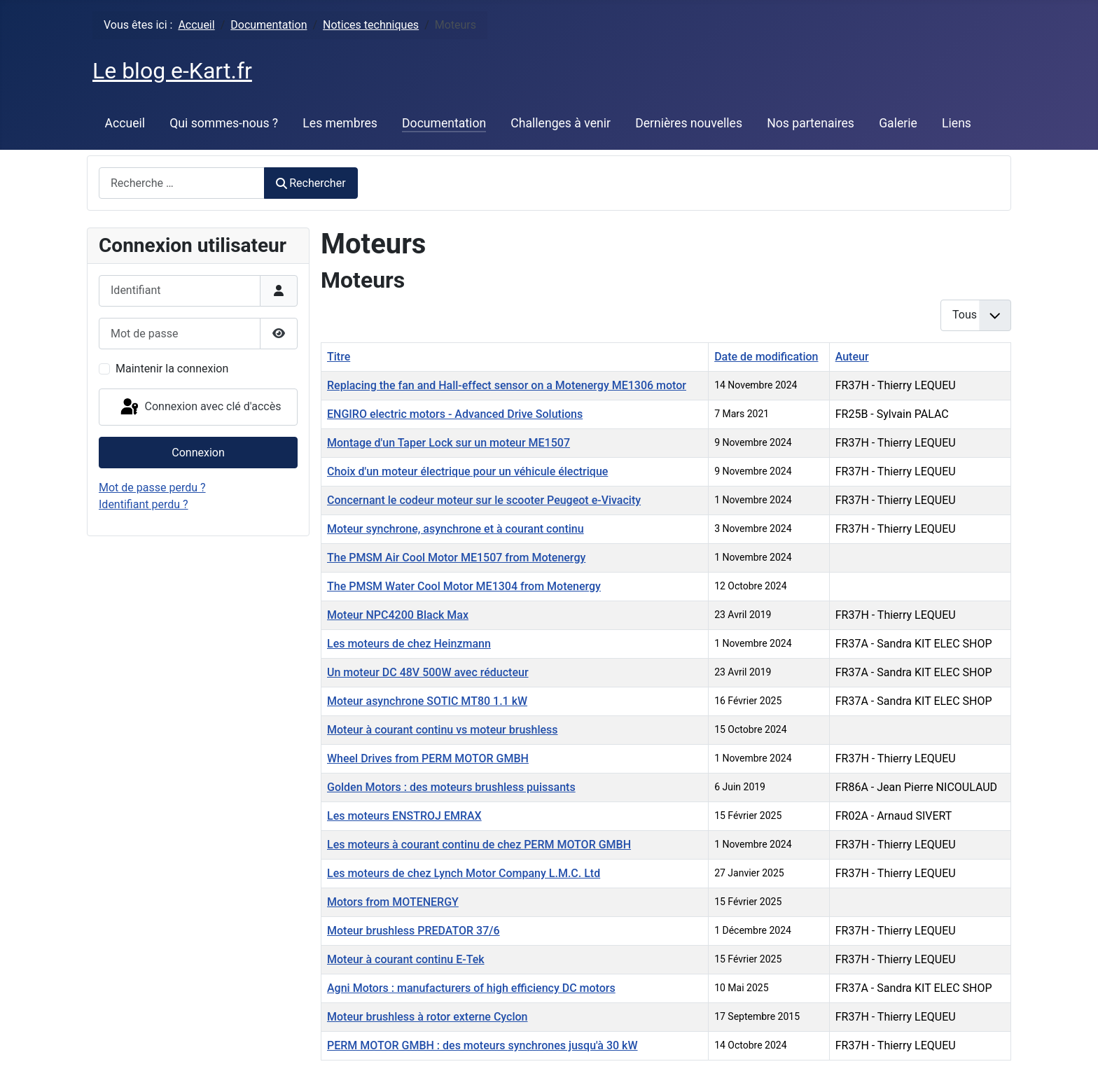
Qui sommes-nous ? (223, 123)
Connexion (198, 452)
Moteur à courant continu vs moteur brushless (442, 729)
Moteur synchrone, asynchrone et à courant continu (455, 529)
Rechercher (311, 183)
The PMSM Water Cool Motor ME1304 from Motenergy (464, 586)
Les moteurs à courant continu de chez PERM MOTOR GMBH (479, 844)
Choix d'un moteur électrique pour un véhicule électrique (467, 471)
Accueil (125, 123)
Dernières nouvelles (688, 123)
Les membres (340, 123)
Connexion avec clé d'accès (200, 407)
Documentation (444, 123)
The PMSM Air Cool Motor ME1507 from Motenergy (456, 557)
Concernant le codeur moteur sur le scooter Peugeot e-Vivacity (484, 500)
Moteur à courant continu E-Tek (406, 959)
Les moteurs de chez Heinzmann (409, 643)
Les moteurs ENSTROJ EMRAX (404, 815)
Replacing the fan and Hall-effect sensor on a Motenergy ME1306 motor (506, 385)
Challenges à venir (560, 123)
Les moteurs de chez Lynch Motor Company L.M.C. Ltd (463, 873)
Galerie (898, 123)
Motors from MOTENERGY (393, 902)
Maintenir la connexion (172, 368)
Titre (338, 356)
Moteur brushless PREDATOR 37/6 (413, 930)
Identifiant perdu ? (143, 504)
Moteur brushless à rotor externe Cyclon (427, 1016)
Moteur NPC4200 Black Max (397, 615)
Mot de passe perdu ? (152, 487)
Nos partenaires (810, 123)
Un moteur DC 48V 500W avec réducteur (428, 672)
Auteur (852, 356)
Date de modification (766, 356)
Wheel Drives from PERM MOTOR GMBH (428, 758)
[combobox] (182, 183)
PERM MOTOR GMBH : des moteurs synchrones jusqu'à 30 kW (482, 1045)
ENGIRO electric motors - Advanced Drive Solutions (455, 414)
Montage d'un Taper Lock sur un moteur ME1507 (448, 442)
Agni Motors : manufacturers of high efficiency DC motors (471, 988)
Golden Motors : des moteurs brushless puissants (451, 787)
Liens (956, 123)
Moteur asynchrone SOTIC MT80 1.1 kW (427, 701)
